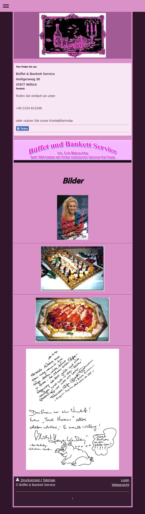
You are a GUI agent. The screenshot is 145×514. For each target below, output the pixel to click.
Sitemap (49, 480)
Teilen (22, 128)
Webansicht (120, 485)
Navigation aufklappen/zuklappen (72, 6)
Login (125, 480)
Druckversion (28, 480)
